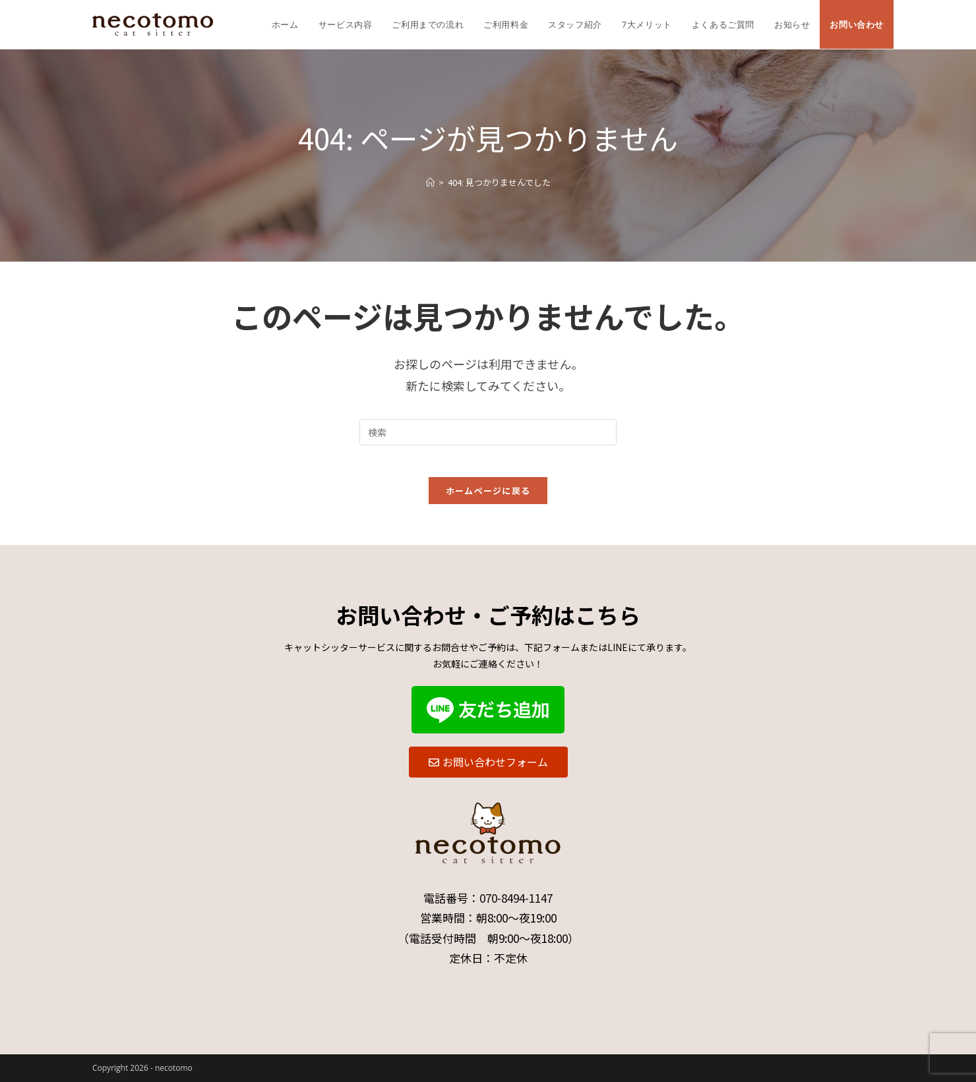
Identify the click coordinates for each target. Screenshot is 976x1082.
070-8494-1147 (516, 898)
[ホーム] (430, 182)
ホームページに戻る (488, 498)
